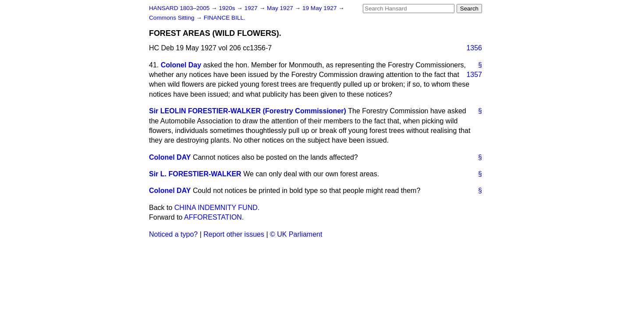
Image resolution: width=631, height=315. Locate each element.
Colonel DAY (170, 157)
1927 (252, 8)
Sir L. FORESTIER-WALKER (195, 174)
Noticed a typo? (173, 234)
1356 (474, 48)
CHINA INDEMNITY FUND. (216, 207)
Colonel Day (181, 65)
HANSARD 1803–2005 (179, 8)
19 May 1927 (320, 8)
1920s (228, 8)
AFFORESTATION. (214, 217)
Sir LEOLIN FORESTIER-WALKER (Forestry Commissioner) (247, 111)
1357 (474, 74)
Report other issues (233, 234)
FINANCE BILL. (224, 17)
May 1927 (280, 8)
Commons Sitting (172, 17)
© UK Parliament (296, 234)
